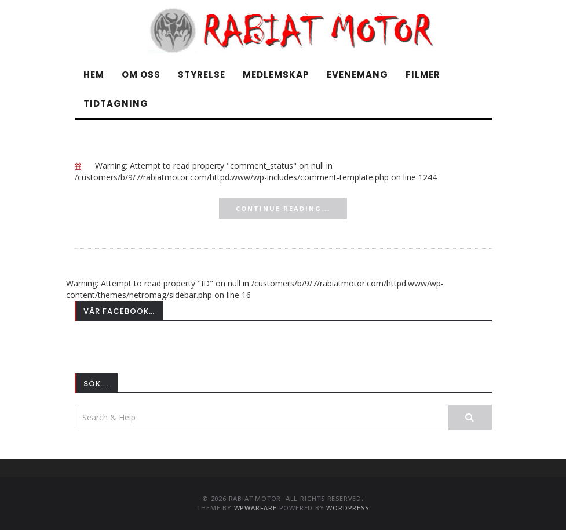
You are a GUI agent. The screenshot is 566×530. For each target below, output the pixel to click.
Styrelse (201, 74)
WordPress (347, 507)
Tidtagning (115, 103)
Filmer (423, 74)
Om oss (141, 74)
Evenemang (357, 74)
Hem (93, 74)
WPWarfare (255, 507)
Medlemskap (276, 74)
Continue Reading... (283, 208)
